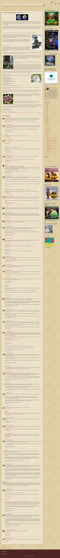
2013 (46, 120)
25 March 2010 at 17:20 (8, 403)
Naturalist (26, 112)
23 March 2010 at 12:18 (8, 209)
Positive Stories (34, 112)
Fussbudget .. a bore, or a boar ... (50, 147)
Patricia (6, 164)
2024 (46, 106)
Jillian (5, 481)
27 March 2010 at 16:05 (8, 461)
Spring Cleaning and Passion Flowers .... (51, 140)
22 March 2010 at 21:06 (8, 152)
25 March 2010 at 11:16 (8, 369)
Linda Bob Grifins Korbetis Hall (9, 529)
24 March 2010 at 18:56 (8, 282)
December (47, 125)
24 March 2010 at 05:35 (8, 253)
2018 (46, 114)
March (47, 137)
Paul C (6, 406)
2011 (46, 123)
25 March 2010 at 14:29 (8, 390)
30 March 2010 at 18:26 (8, 496)
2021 (46, 110)
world (41, 112)
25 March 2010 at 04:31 (8, 350)
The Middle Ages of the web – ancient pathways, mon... (51, 149)
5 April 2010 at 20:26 (7, 535)
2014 (46, 119)
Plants (31, 112)
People (29, 112)
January (47, 152)
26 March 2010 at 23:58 (8, 437)
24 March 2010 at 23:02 (8, 318)
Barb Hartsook (7, 297)
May (46, 134)
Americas (6, 112)
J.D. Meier (6, 244)
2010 (46, 124)
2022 (46, 109)
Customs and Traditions (13, 112)
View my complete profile (48, 100)
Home (22, 545)
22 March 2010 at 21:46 (8, 185)
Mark (5, 134)
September (47, 129)
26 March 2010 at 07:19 (8, 422)
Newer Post (4, 545)
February (47, 151)
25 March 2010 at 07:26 (8, 363)
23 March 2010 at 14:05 (8, 217)
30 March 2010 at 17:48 (8, 486)
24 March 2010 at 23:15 (8, 340)
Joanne (6, 206)
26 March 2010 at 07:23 (8, 430)
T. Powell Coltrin (7, 117)
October (47, 128)
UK (36, 112)
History (24, 112)
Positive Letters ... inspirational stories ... (24, 4)
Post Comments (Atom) (8, 547)
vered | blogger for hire (8, 433)
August (47, 130)
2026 (46, 104)
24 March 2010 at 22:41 (8, 306)
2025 (46, 105)
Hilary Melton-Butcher (19, 112)
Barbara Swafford (7, 343)
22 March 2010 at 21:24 (8, 173)
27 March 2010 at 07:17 (8, 447)
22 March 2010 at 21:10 (8, 161)
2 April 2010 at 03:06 (7, 511)
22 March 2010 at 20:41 (8, 143)
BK (5, 188)
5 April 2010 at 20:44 (7, 540)
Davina (6, 411)
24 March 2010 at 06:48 (8, 267)
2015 (46, 118)
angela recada (7, 277)
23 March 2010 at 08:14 (8, 193)
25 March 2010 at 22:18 (8, 408)
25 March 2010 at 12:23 (8, 380)
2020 (46, 111)
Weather (39, 112)
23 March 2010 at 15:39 (8, 235)
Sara (5, 146)
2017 (46, 115)
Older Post (41, 545)
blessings (8, 112)
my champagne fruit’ (26, 69)
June (47, 133)
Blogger (34, 556)
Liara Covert (6, 366)
